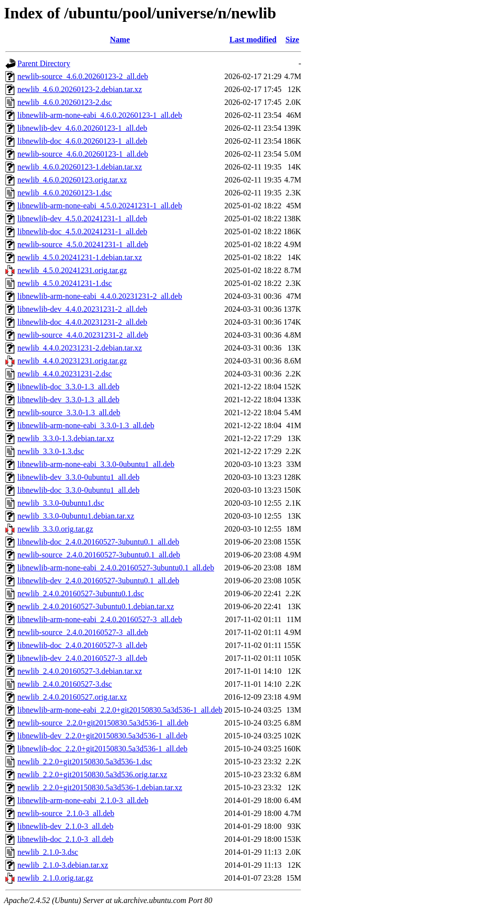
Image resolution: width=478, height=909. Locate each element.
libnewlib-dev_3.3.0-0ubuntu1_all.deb (78, 477)
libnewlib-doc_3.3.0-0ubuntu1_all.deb (78, 490)
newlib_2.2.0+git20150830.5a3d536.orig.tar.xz (92, 774)
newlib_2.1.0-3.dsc (47, 852)
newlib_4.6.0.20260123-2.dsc (64, 102)
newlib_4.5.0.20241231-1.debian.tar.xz (79, 257)
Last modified (253, 39)
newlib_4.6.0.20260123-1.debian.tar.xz (79, 167)
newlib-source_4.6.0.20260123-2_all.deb (82, 76)
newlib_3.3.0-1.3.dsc (50, 451)
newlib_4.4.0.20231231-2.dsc (64, 373)
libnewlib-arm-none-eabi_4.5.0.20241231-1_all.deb (99, 205)
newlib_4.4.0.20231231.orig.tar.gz (72, 361)
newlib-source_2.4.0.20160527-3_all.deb (82, 632)
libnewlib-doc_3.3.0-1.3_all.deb (68, 386)
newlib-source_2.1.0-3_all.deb (65, 813)
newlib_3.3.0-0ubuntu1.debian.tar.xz (75, 516)
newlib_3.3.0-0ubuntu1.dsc (60, 503)
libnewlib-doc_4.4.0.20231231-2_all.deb (82, 322)
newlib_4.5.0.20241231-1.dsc (64, 283)
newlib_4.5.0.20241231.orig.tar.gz (72, 270)
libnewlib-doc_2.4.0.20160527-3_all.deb (82, 645)
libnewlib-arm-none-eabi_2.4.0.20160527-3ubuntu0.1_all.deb (115, 567)
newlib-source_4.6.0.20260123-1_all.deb (82, 154)
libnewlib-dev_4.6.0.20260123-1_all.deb (82, 128)
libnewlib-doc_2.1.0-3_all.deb (65, 839)
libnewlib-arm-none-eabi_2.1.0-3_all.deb (82, 800)
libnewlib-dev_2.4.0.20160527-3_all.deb (82, 658)
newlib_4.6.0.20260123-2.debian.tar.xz (79, 89)
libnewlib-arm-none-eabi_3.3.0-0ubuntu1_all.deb (95, 464)
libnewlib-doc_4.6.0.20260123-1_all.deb (82, 141)
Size (293, 39)
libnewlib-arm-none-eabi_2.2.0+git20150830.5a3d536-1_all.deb (119, 710)
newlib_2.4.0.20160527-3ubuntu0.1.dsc (80, 593)
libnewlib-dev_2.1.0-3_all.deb (65, 826)
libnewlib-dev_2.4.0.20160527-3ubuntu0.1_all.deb (98, 580)
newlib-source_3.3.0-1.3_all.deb (68, 412)
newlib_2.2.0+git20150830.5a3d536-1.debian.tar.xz (99, 787)
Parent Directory (43, 63)
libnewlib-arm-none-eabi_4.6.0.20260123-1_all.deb (99, 115)
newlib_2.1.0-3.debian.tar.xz (62, 865)
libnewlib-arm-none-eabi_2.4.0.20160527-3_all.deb (99, 619)
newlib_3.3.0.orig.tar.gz (55, 529)
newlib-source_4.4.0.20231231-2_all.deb (82, 335)
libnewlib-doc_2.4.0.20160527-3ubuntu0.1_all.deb (98, 542)
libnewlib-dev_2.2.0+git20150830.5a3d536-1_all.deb (102, 735)
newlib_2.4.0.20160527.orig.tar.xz (72, 697)
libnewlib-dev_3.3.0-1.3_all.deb (68, 399)
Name (120, 39)
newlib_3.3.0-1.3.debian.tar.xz (65, 438)
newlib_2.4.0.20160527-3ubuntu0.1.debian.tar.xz (95, 606)
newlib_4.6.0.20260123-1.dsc (64, 192)
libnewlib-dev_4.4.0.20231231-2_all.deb (82, 309)
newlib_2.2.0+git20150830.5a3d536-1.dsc (84, 761)
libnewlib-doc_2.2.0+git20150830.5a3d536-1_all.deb (102, 748)
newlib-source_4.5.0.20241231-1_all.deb (82, 244)
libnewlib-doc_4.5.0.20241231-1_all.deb (82, 231)
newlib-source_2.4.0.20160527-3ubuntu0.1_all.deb (98, 554)
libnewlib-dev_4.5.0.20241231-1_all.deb (82, 218)
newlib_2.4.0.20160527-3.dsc (64, 684)
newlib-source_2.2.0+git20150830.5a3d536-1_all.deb (102, 723)
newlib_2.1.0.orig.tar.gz (55, 878)
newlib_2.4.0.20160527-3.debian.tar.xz (79, 671)
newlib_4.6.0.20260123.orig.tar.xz (72, 180)
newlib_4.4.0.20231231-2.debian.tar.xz (79, 348)
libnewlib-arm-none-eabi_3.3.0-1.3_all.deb (85, 425)
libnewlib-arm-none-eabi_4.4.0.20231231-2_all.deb (99, 296)
